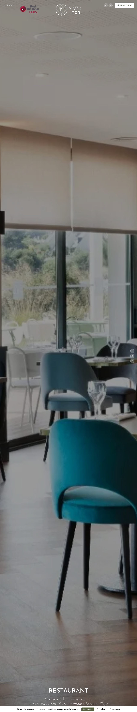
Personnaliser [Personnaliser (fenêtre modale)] (115, 709)
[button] (9, 5)
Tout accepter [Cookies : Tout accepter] (88, 709)
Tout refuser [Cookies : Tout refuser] (101, 709)
